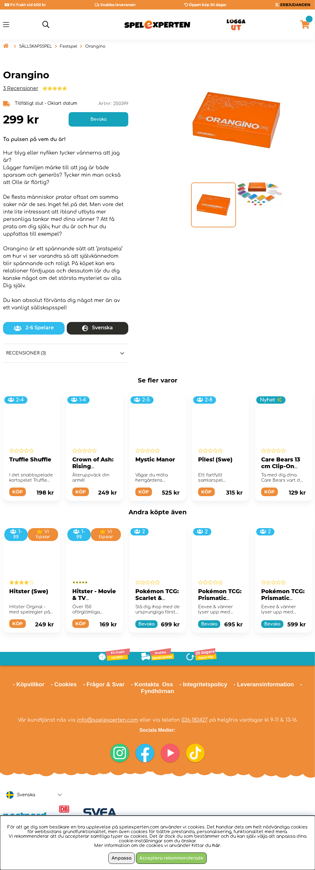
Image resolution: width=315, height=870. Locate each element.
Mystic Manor (155, 459)
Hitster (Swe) (28, 591)
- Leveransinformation (263, 684)
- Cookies (64, 684)
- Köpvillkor (29, 684)
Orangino (95, 46)
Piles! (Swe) (215, 459)
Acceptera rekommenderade (171, 858)
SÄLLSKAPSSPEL (35, 46)
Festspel (68, 46)
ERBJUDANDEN (295, 4)
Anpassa (121, 858)
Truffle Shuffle (30, 459)
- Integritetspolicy (203, 684)
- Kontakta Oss (152, 684)
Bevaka (98, 119)
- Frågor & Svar (104, 684)
